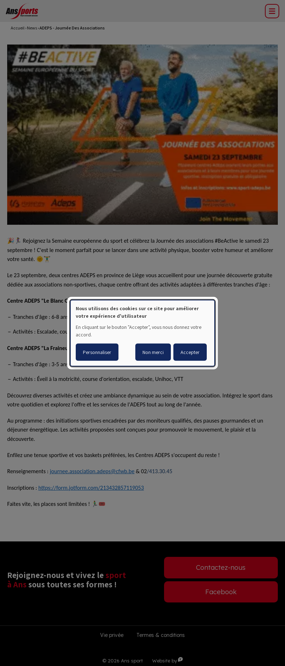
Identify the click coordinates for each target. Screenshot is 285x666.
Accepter (190, 352)
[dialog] (142, 332)
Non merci (153, 352)
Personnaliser (97, 352)
